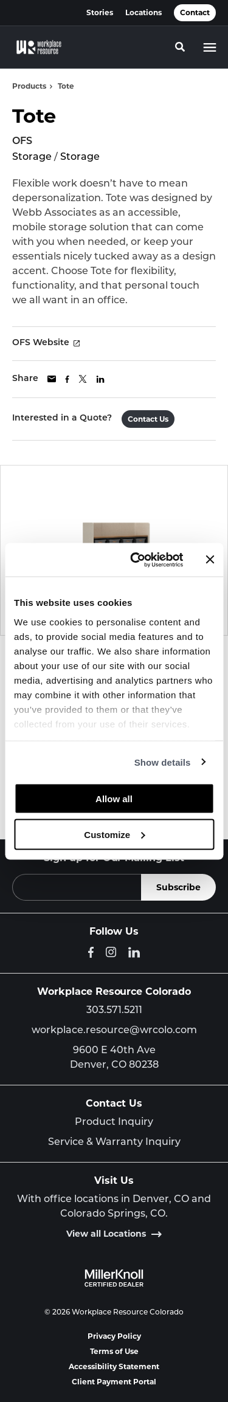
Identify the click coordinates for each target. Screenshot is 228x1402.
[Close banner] (210, 559)
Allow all (114, 799)
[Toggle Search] (180, 47)
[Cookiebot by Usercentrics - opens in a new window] (136, 560)
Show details (162, 762)
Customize (114, 834)
